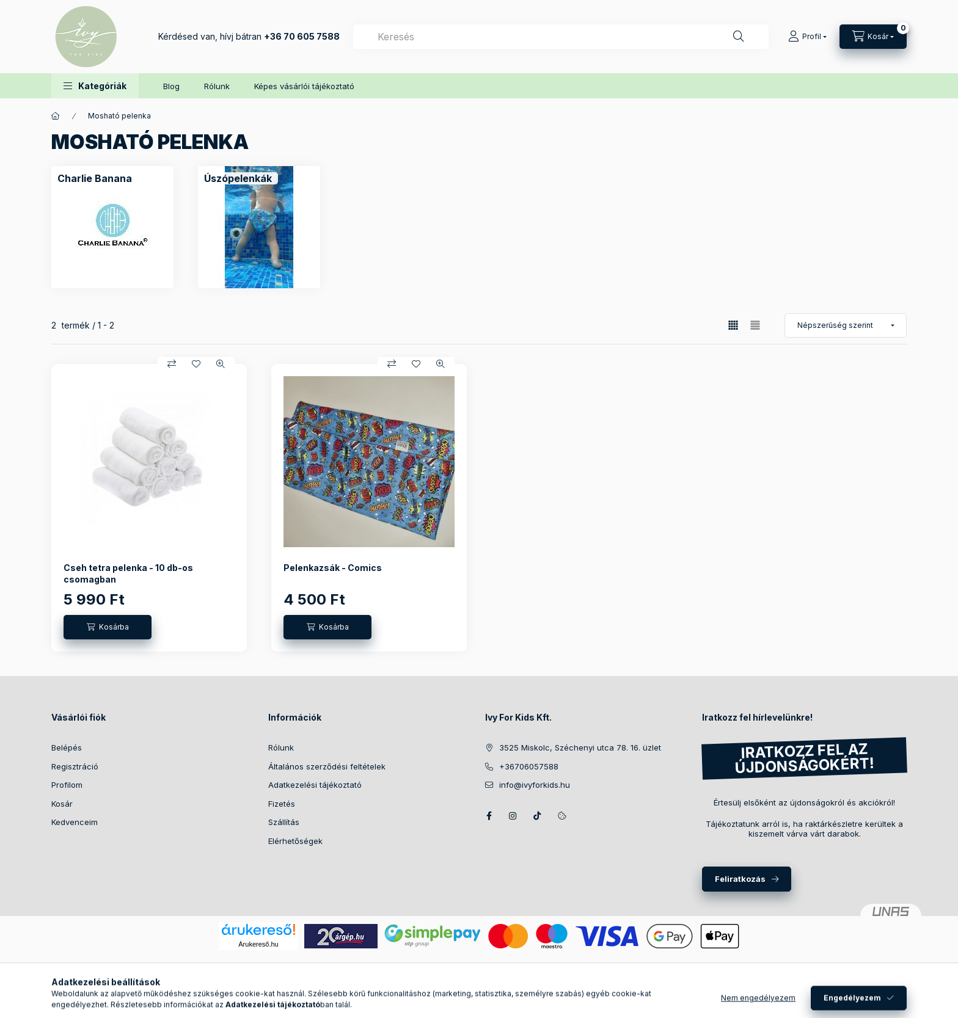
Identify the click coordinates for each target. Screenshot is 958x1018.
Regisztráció (74, 766)
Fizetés (281, 804)
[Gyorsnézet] (220, 364)
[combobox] (561, 36)
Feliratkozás (740, 879)
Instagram (513, 816)
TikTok (537, 816)
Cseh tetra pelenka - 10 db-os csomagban (128, 573)
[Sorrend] (845, 325)
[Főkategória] (55, 116)
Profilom (66, 785)
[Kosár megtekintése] (873, 36)
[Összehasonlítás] (171, 364)
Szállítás (283, 822)
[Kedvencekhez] (196, 364)
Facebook (489, 816)
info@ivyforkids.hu (534, 785)
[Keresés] (738, 36)
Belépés (66, 747)
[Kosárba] (108, 627)
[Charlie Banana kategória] (94, 178)
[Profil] (807, 36)
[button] (95, 85)
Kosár (62, 804)
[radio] (755, 325)
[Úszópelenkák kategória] (238, 178)
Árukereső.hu (258, 944)
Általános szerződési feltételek (327, 766)
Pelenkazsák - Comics (332, 567)
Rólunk (217, 86)
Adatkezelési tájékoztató (315, 785)
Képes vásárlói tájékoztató (304, 86)
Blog (171, 86)
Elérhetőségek (295, 841)
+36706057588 (528, 766)
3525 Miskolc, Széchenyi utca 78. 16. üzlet (580, 747)
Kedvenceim (74, 822)
